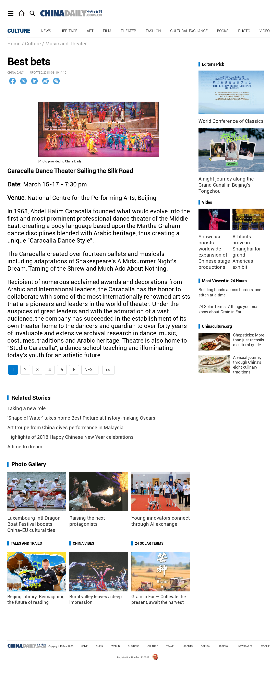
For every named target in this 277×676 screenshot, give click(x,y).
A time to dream (24, 447)
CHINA (99, 646)
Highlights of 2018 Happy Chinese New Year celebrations (70, 437)
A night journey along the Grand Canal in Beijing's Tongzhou (226, 185)
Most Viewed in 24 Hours (224, 280)
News (46, 31)
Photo (244, 31)
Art (90, 31)
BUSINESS (133, 646)
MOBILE (265, 646)
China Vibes (83, 543)
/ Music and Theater (64, 44)
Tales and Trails (26, 543)
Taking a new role (26, 408)
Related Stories (30, 397)
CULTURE (18, 31)
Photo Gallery (28, 464)
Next (89, 369)
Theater (128, 31)
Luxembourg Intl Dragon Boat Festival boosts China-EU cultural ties (34, 524)
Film (107, 31)
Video (265, 31)
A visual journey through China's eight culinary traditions (247, 364)
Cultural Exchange (189, 31)
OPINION (205, 646)
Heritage (68, 31)
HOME (84, 646)
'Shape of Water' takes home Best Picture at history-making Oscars (81, 418)
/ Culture (31, 44)
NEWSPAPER (245, 646)
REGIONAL (224, 646)
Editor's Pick (213, 64)
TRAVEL (170, 646)
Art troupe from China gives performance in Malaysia (65, 427)
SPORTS (188, 646)
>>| (108, 369)
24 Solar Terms (149, 543)
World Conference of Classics (231, 121)
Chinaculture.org (217, 326)
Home (14, 44)
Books (223, 31)
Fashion (153, 31)
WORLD (115, 646)
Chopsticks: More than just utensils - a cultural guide (250, 340)
